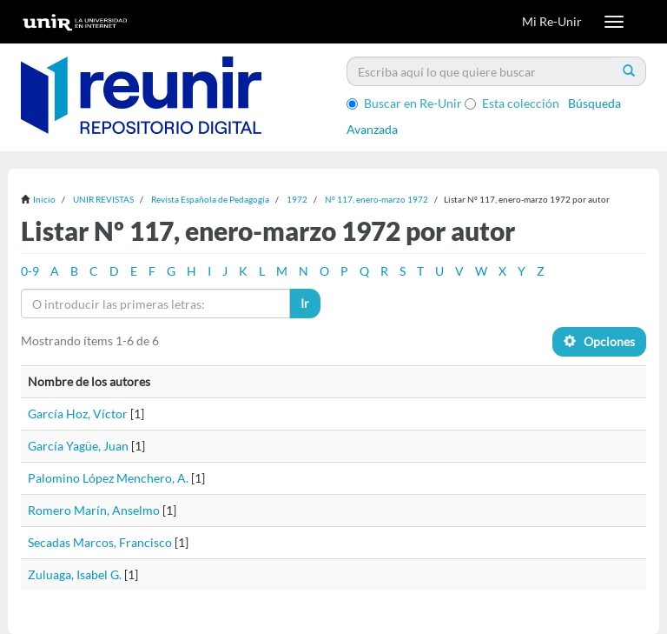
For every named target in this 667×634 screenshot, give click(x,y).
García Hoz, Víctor (78, 413)
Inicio (44, 199)
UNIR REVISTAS (103, 199)
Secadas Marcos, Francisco (100, 542)
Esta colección (512, 103)
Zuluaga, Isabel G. (75, 574)
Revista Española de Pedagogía (210, 199)
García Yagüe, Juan (78, 445)
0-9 (30, 271)
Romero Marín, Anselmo (94, 510)
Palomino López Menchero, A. (108, 477)
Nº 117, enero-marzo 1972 (376, 199)
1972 (297, 199)
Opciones (599, 341)
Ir (304, 303)
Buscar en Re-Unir (404, 103)
